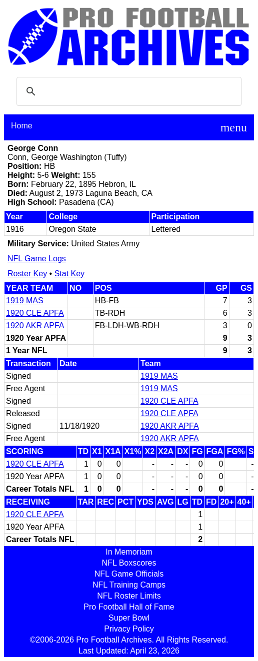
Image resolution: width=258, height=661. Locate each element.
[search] (127, 91)
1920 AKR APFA (35, 325)
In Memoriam (129, 552)
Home (21, 125)
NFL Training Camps (129, 585)
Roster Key (27, 273)
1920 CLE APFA (35, 313)
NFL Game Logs (37, 258)
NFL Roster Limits (128, 596)
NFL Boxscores (129, 563)
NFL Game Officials (129, 574)
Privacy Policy (129, 629)
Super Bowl (129, 618)
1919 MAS (25, 300)
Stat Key (69, 273)
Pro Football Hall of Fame (129, 607)
